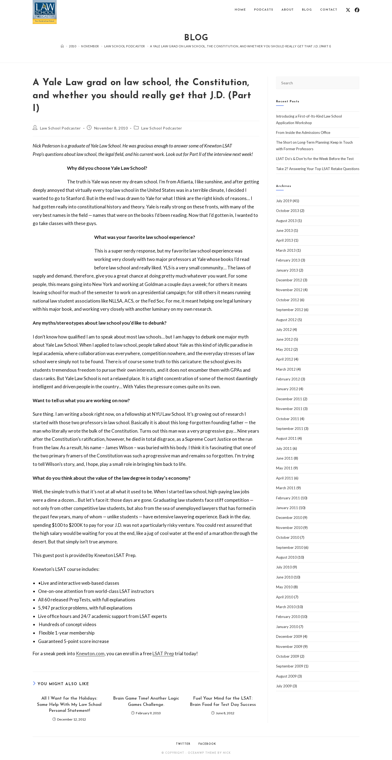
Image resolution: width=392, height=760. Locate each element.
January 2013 (287, 270)
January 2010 (287, 626)
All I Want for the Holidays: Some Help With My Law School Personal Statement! (69, 704)
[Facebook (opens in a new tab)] (357, 10)
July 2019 (284, 201)
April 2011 (284, 478)
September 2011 (289, 428)
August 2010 (286, 557)
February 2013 (288, 260)
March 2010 (286, 607)
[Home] (62, 46)
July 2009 (284, 686)
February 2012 (288, 379)
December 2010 (289, 517)
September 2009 (289, 666)
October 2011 (287, 419)
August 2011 (286, 438)
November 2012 (289, 290)
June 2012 (284, 339)
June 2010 (284, 577)
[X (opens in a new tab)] (348, 10)
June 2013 (284, 230)
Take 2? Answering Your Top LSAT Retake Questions (317, 169)
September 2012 (289, 309)
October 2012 (287, 300)
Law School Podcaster (60, 128)
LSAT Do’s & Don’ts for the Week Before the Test (315, 158)
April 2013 (284, 240)
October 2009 (287, 656)
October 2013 (287, 210)
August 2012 (286, 320)
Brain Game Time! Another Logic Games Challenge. (146, 701)
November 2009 (289, 646)
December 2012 (289, 280)
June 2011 (284, 458)
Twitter (183, 744)
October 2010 (287, 537)
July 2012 (284, 329)
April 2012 (284, 359)
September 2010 (289, 547)
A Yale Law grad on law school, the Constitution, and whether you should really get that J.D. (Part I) (240, 46)
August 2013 (286, 221)
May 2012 (284, 349)
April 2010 (284, 597)
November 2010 (289, 527)
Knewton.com (90, 653)
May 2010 (284, 587)
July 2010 (284, 567)
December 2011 (289, 399)
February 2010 (288, 616)
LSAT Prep (163, 653)
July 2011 (284, 448)
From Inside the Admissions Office (303, 132)
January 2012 (287, 389)
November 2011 (289, 409)
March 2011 (286, 488)
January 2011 (287, 508)
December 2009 (289, 636)
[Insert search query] (317, 82)
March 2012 (286, 369)
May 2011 (284, 468)
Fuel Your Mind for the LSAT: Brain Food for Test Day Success (223, 701)
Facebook (207, 744)
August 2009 (286, 676)
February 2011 (288, 498)
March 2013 (286, 250)
